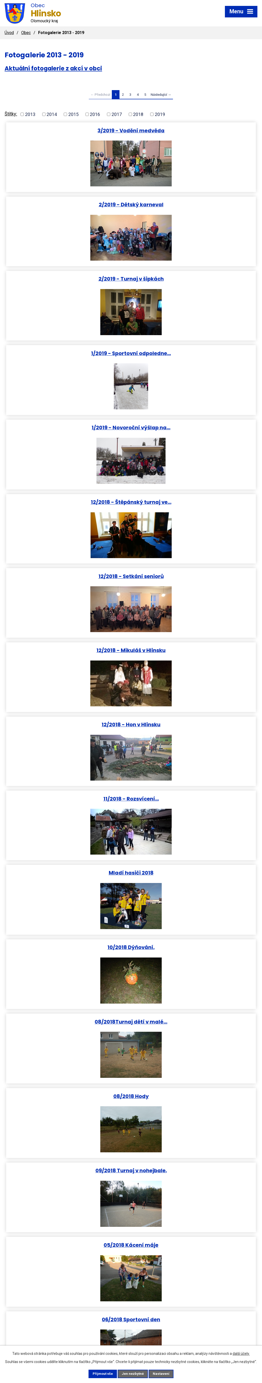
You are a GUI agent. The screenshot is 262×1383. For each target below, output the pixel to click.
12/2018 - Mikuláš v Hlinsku (194, 353)
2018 (138, 114)
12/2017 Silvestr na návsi (194, 1097)
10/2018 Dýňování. (194, 501)
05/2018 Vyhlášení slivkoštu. (194, 799)
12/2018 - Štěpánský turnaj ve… (194, 278)
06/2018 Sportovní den (68, 724)
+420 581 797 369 (104, 1325)
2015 (73, 114)
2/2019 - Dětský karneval (194, 130)
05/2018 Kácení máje (194, 650)
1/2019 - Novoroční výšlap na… (67, 278)
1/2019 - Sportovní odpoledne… (194, 204)
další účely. (241, 1353)
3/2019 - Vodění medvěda (67, 130)
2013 (30, 114)
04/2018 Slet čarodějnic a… (194, 724)
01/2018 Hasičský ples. (194, 948)
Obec (26, 32)
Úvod (9, 32)
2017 (117, 114)
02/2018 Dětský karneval (194, 873)
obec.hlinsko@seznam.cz (196, 1325)
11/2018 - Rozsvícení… (194, 427)
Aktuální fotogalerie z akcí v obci (53, 68)
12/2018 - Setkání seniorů (68, 353)
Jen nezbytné (133, 1373)
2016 (95, 114)
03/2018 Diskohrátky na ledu (68, 873)
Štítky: (11, 113)
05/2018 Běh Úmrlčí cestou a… (68, 799)
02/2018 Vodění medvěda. (68, 1022)
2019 (160, 114)
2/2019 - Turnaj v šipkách (68, 204)
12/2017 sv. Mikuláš (194, 1171)
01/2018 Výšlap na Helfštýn (68, 948)
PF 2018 (194, 1022)
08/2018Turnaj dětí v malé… (67, 576)
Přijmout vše (100, 1373)
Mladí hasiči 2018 (68, 501)
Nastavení (164, 1373)
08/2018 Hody (194, 576)
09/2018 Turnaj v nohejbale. (68, 650)
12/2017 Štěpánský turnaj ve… (68, 1171)
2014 (52, 114)
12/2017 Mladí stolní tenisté (67, 1097)
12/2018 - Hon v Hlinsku (67, 427)
